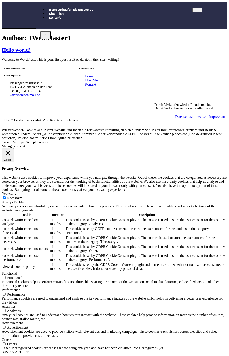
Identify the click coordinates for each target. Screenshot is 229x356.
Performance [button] (11, 290)
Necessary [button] (9, 193)
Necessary (14, 198)
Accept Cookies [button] (37, 142)
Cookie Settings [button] (13, 142)
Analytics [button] (8, 306)
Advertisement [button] (12, 323)
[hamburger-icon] (197, 10)
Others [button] (6, 339)
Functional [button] (9, 273)
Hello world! (16, 50)
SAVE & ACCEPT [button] (15, 352)
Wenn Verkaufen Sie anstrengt (71, 10)
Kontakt (55, 18)
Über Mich (56, 14)
